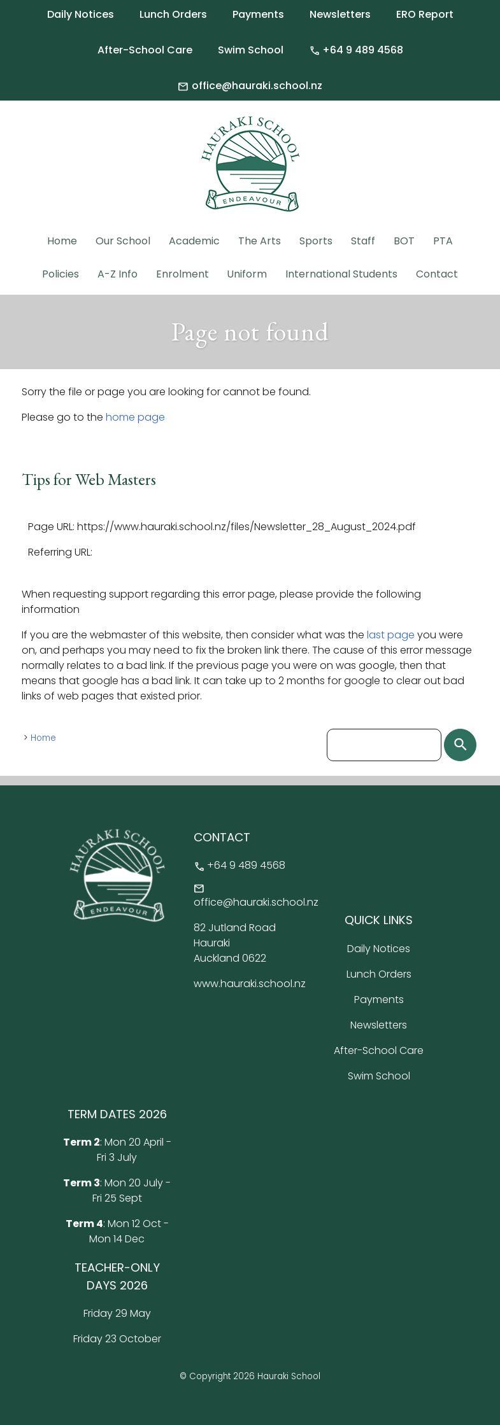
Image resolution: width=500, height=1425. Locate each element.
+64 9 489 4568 (356, 50)
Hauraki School (288, 1376)
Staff (363, 241)
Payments (258, 14)
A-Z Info (117, 274)
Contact (437, 274)
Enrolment (182, 274)
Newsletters (340, 14)
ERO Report (425, 14)
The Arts (259, 241)
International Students (341, 274)
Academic (194, 241)
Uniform (247, 274)
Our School (123, 241)
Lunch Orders (173, 14)
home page (135, 417)
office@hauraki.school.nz (250, 86)
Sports (315, 241)
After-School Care (144, 50)
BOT (404, 241)
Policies (60, 274)
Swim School (250, 50)
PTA (443, 241)
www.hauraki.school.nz (250, 983)
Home (62, 241)
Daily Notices (80, 14)
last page (391, 635)
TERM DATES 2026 (117, 1114)
